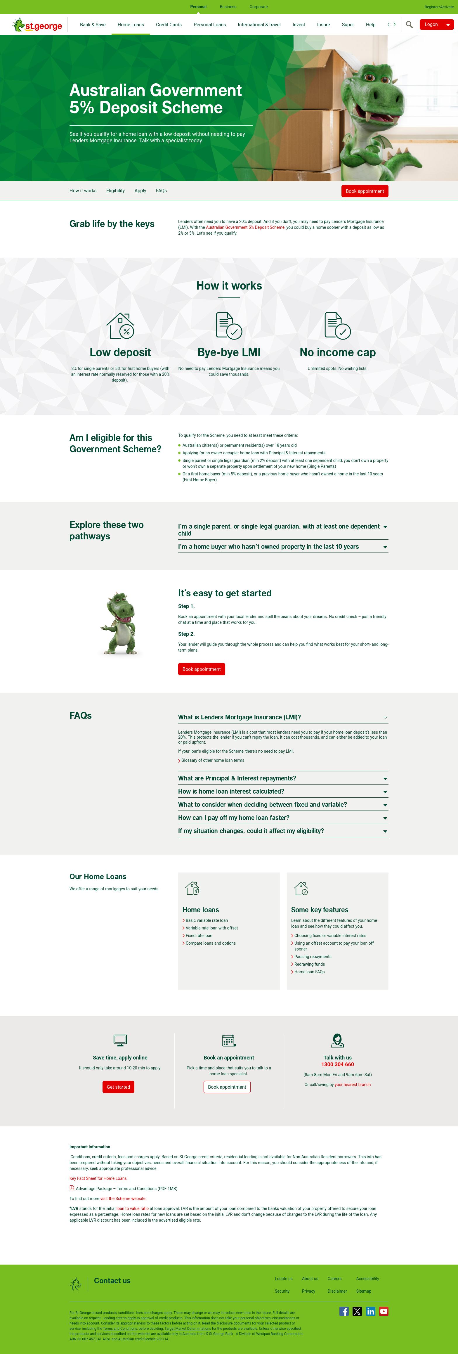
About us (310, 1278)
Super (348, 24)
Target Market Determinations (188, 1329)
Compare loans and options (211, 943)
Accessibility (367, 1278)
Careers (335, 1278)
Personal (198, 6)
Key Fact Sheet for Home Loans (98, 1178)
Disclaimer (337, 1291)
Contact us (112, 1281)
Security (282, 1291)
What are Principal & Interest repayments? (237, 778)
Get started (118, 1087)
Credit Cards (169, 24)
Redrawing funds (309, 964)
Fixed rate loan (199, 935)
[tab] (283, 530)
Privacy (308, 1291)
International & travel (259, 24)
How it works (83, 190)
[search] (411, 24)
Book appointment (365, 191)
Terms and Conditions (120, 1329)
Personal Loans (210, 24)
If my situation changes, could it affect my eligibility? (251, 831)
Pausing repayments (313, 956)
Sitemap (363, 1291)
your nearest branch (353, 1084)
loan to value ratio (133, 1208)
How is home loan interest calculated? (231, 791)
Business (228, 6)
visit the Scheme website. (123, 1198)
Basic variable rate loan (207, 920)
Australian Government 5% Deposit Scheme (245, 227)
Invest (299, 24)
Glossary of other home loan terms (212, 760)
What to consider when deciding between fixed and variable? (262, 804)
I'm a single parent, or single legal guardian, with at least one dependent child (279, 530)
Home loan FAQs (309, 971)
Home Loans (131, 24)
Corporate (259, 6)
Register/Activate (439, 7)
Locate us (284, 1278)
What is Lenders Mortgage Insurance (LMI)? (239, 717)
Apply (140, 190)
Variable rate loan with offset (212, 928)
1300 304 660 (337, 1064)
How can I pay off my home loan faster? (233, 818)
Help (371, 24)
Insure (323, 24)
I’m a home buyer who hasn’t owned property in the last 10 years (268, 546)
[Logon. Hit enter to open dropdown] (437, 24)
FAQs (161, 190)
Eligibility (115, 190)
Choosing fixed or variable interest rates (330, 935)
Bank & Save (93, 24)
